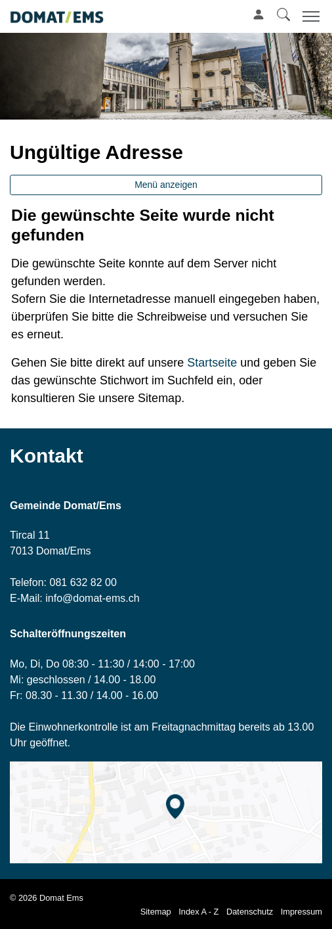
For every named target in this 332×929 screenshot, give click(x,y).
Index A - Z (198, 912)
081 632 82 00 (82, 582)
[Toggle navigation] (309, 16)
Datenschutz (249, 912)
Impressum (301, 912)
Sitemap (155, 912)
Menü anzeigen (166, 184)
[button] (283, 14)
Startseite (212, 362)
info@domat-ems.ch (92, 598)
